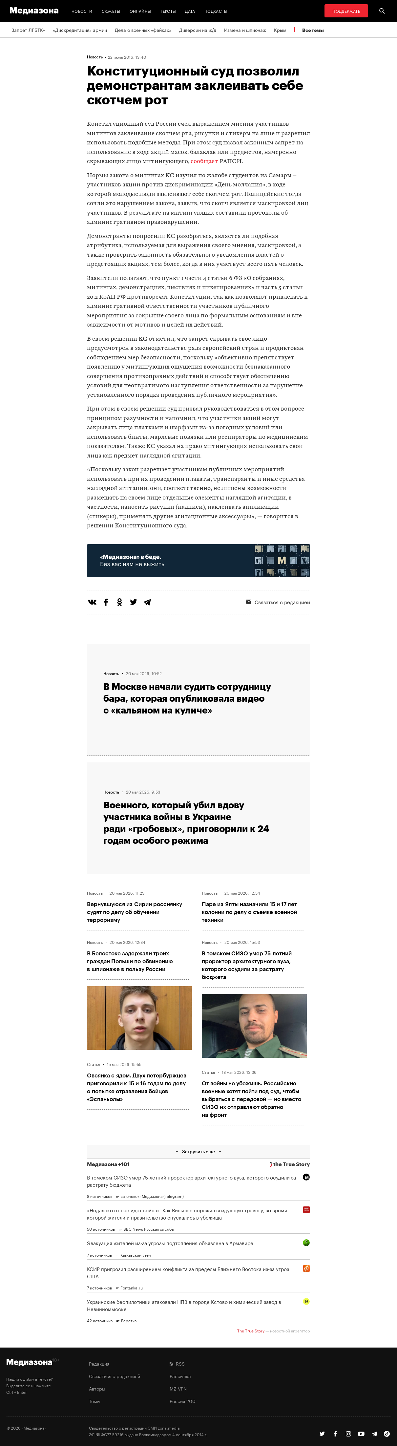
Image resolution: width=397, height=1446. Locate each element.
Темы (94, 1400)
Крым (280, 29)
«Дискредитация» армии (80, 29)
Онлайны (140, 11)
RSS (177, 1363)
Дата (190, 11)
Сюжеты (111, 11)
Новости (82, 11)
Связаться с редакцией (278, 602)
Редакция (99, 1363)
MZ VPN (178, 1388)
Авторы (97, 1388)
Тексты (168, 11)
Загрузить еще (198, 1151)
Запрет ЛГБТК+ (28, 29)
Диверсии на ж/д (197, 29)
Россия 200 (183, 1400)
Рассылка (180, 1375)
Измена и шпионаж (245, 29)
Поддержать (346, 11)
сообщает (204, 161)
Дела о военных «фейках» (143, 29)
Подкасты (216, 11)
